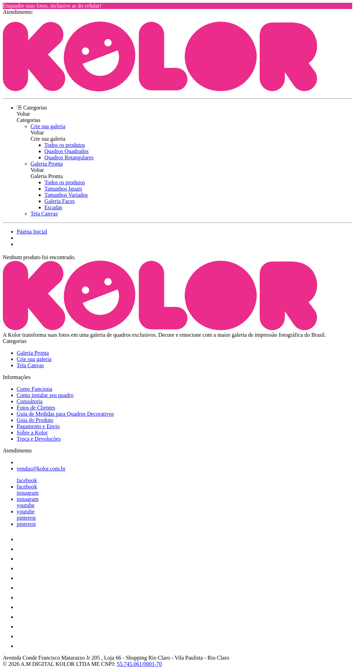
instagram (27, 493)
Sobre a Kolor (32, 432)
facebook (27, 480)
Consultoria (30, 401)
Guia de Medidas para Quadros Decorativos (65, 414)
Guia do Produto (35, 420)
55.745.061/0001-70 (139, 664)
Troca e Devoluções (39, 439)
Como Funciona (34, 389)
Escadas (53, 207)
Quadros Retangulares (69, 157)
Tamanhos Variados (66, 195)
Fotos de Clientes (36, 408)
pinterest (26, 518)
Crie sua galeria (48, 126)
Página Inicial (32, 232)
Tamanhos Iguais (63, 189)
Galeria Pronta (47, 164)
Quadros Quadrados (66, 151)
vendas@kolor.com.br (41, 468)
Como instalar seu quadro (45, 395)
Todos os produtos (64, 145)
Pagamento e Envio (38, 426)
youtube (26, 505)
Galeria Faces (59, 201)
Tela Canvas (44, 214)
